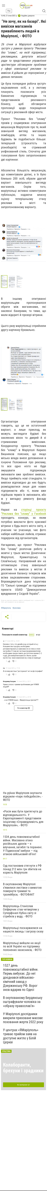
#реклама (17, 608)
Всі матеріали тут (23, 1085)
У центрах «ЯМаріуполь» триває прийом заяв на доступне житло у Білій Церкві (20, 1036)
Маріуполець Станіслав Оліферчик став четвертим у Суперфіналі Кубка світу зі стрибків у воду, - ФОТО (21, 911)
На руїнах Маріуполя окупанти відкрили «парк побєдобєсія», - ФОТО (23, 796)
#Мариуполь (6, 608)
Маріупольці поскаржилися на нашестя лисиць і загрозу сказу (23, 929)
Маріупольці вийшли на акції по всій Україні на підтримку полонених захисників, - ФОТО (22, 946)
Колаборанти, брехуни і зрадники (23, 1068)
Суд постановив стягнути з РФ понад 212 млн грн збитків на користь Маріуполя (22, 869)
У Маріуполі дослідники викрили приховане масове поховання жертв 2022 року (23, 1018)
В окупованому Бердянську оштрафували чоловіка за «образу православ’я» (22, 1002)
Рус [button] (9, 11)
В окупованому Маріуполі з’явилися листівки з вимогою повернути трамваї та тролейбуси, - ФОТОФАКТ (22, 889)
